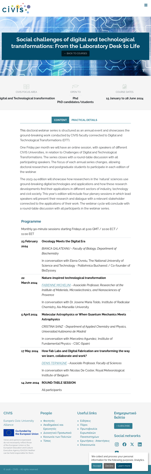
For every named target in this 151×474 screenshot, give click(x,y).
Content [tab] (60, 120)
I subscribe (123, 426)
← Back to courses (75, 53)
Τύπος (47, 440)
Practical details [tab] (84, 120)
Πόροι (83, 424)
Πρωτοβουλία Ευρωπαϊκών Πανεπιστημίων (89, 432)
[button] (146, 5)
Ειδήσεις (85, 420)
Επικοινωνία (87, 444)
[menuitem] (58, 421)
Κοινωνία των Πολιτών (57, 436)
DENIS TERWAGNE (54, 363)
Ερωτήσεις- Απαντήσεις (95, 440)
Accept (97, 465)
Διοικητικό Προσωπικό (57, 432)
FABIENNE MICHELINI (56, 285)
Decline (109, 465)
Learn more (124, 465)
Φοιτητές (49, 420)
